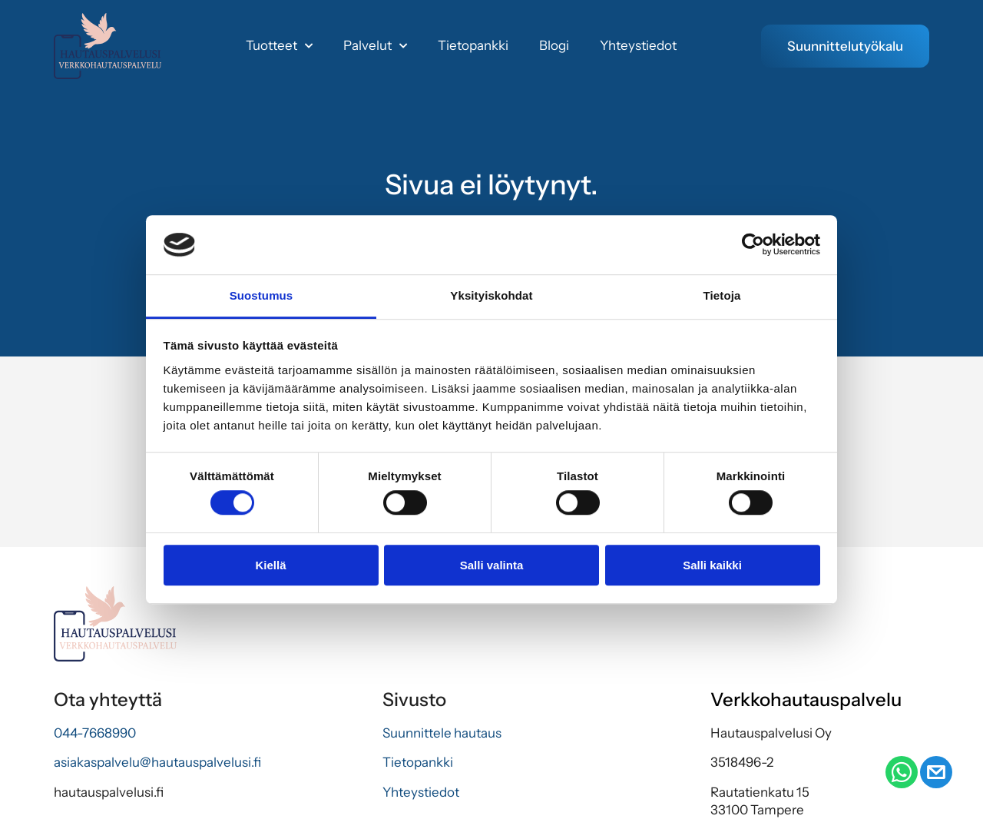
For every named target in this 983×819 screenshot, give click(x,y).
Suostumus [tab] (261, 295)
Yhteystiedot (638, 45)
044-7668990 (95, 733)
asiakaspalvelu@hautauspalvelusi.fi (157, 763)
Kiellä (270, 565)
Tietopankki (473, 45)
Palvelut (375, 46)
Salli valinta (492, 565)
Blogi (554, 45)
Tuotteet (279, 46)
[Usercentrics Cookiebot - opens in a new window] (753, 245)
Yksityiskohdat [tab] (491, 295)
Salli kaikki (712, 565)
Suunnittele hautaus (441, 733)
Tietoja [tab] (722, 295)
